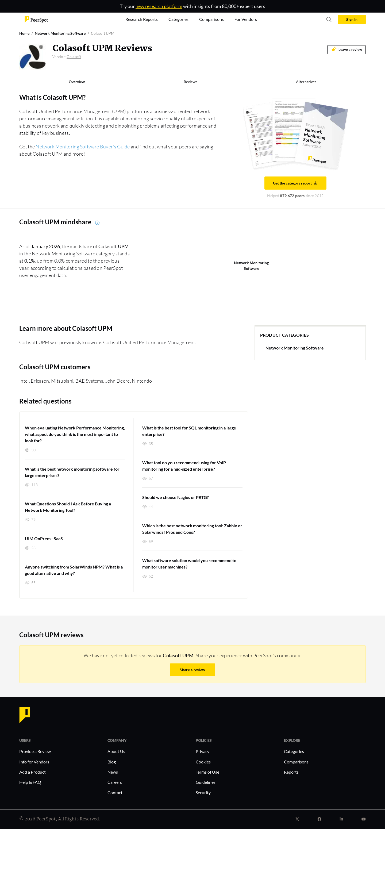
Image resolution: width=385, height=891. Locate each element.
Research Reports (141, 19)
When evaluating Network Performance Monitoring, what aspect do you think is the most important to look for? (75, 434)
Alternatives (306, 81)
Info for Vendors (34, 761)
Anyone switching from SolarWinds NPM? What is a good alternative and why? (74, 570)
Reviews (190, 81)
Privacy (202, 751)
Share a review (192, 669)
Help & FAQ (30, 782)
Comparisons (296, 761)
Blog (111, 761)
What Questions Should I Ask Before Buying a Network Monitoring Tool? (68, 507)
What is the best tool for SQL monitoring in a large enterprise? (189, 431)
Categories (294, 751)
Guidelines (205, 782)
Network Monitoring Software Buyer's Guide (83, 146)
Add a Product (32, 771)
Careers (114, 782)
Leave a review (346, 49)
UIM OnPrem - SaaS (44, 538)
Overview (77, 81)
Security (203, 792)
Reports (291, 771)
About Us (116, 751)
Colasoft (74, 56)
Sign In (351, 19)
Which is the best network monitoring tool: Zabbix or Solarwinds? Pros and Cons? (192, 529)
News (112, 771)
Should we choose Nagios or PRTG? (175, 497)
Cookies (203, 761)
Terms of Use (207, 771)
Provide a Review (35, 751)
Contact (114, 792)
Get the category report (295, 183)
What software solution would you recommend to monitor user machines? (189, 563)
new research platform (159, 6)
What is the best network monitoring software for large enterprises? (72, 472)
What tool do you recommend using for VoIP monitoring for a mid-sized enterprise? (184, 465)
